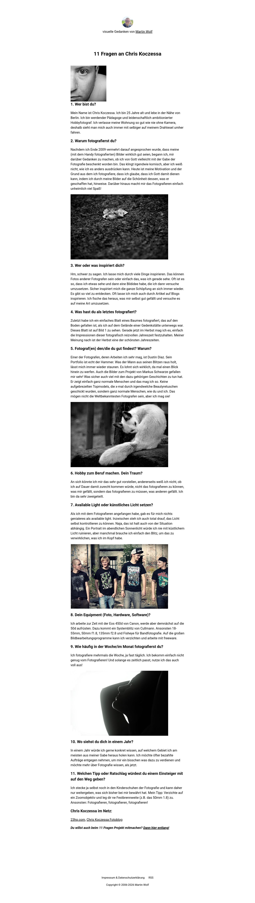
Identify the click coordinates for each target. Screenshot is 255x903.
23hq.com (78, 820)
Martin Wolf (144, 32)
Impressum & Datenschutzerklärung (123, 877)
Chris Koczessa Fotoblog (104, 820)
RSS (150, 877)
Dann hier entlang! (156, 828)
